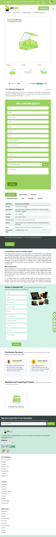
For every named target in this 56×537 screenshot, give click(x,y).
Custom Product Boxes (6, 491)
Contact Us (3, 516)
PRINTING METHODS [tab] (12, 198)
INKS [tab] (22, 198)
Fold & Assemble (4, 471)
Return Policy (4, 520)
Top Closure (3, 473)
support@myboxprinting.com (23, 1)
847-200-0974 (7, 2)
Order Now (9, 244)
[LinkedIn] (54, 323)
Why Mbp (3, 527)
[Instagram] (54, 327)
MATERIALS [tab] (34, 194)
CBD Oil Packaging (5, 500)
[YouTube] (54, 330)
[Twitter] (54, 317)
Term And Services (5, 525)
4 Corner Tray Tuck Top (16, 407)
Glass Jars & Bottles (5, 459)
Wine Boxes (3, 496)
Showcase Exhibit (5, 466)
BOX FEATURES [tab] (23, 194)
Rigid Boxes (3, 462)
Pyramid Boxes (4, 493)
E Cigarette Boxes (5, 503)
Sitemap (3, 532)
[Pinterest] (54, 320)
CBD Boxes (3, 498)
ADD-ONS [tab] (40, 198)
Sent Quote (12, 184)
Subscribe (51, 423)
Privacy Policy (4, 523)
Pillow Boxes (4, 489)
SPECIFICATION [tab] (11, 194)
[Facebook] (54, 314)
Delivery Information (5, 518)
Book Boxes (3, 486)
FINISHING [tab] (30, 198)
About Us (3, 530)
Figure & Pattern (4, 476)
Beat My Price (43, 8)
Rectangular (3, 469)
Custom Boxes (4, 484)
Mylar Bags (3, 464)
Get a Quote (3, 513)
